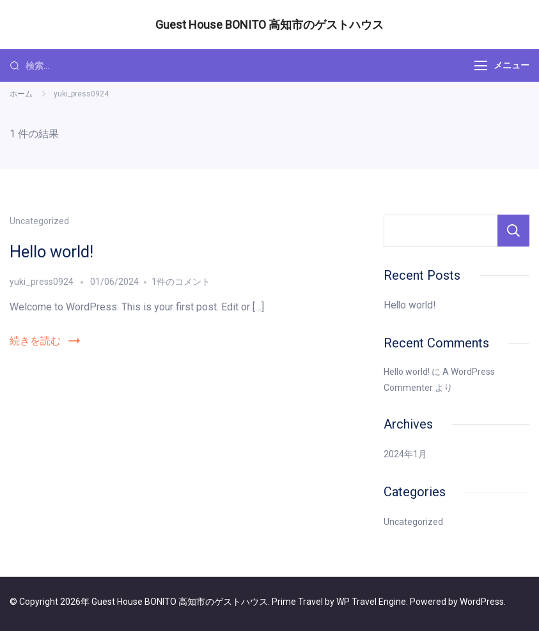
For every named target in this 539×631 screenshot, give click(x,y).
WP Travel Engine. (372, 602)
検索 (513, 231)
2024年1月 (405, 454)
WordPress (482, 602)
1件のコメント (181, 282)
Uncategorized (39, 221)
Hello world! (51, 251)
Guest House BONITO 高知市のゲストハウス (269, 24)
